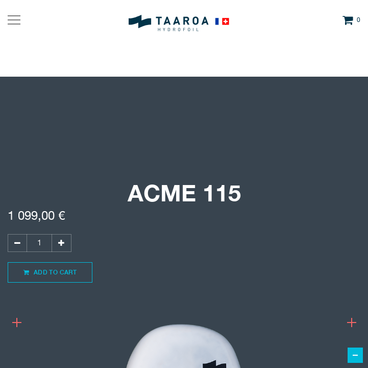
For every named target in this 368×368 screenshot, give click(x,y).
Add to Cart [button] (50, 272)
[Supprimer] (17, 243)
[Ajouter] (61, 243)
